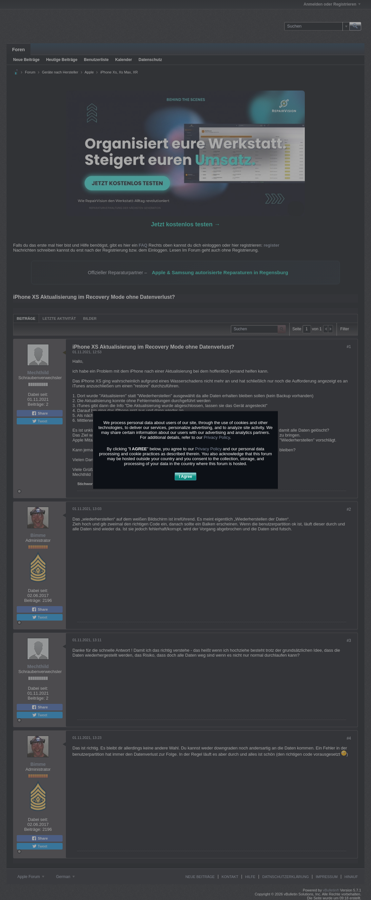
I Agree (185, 476)
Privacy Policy (217, 437)
